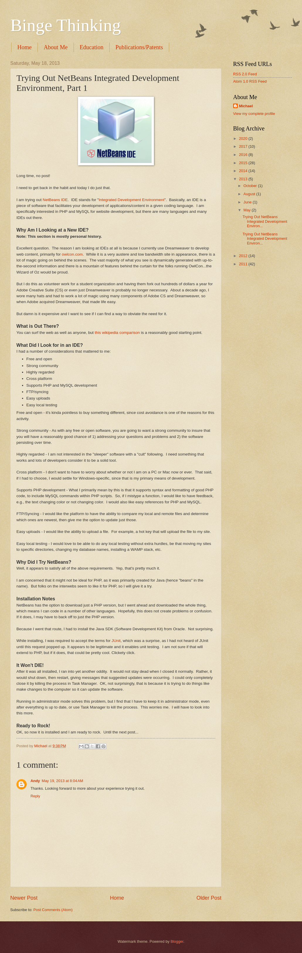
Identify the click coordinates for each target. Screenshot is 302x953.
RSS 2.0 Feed (245, 74)
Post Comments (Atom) (53, 910)
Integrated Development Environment (131, 200)
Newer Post (24, 898)
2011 (243, 264)
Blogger (177, 941)
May (247, 210)
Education (92, 47)
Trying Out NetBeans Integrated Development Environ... (264, 221)
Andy (35, 781)
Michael (246, 106)
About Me (56, 47)
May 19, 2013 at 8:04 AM (62, 781)
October (250, 186)
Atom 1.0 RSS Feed (250, 81)
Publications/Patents (139, 47)
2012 (243, 256)
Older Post (208, 898)
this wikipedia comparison (117, 332)
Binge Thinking (65, 25)
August (249, 194)
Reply (35, 796)
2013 (243, 179)
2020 (243, 138)
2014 (243, 171)
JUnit (116, 640)
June (248, 202)
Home (24, 47)
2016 (243, 154)
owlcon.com (72, 254)
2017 (243, 146)
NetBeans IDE (55, 200)
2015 (243, 163)
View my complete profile (254, 113)
